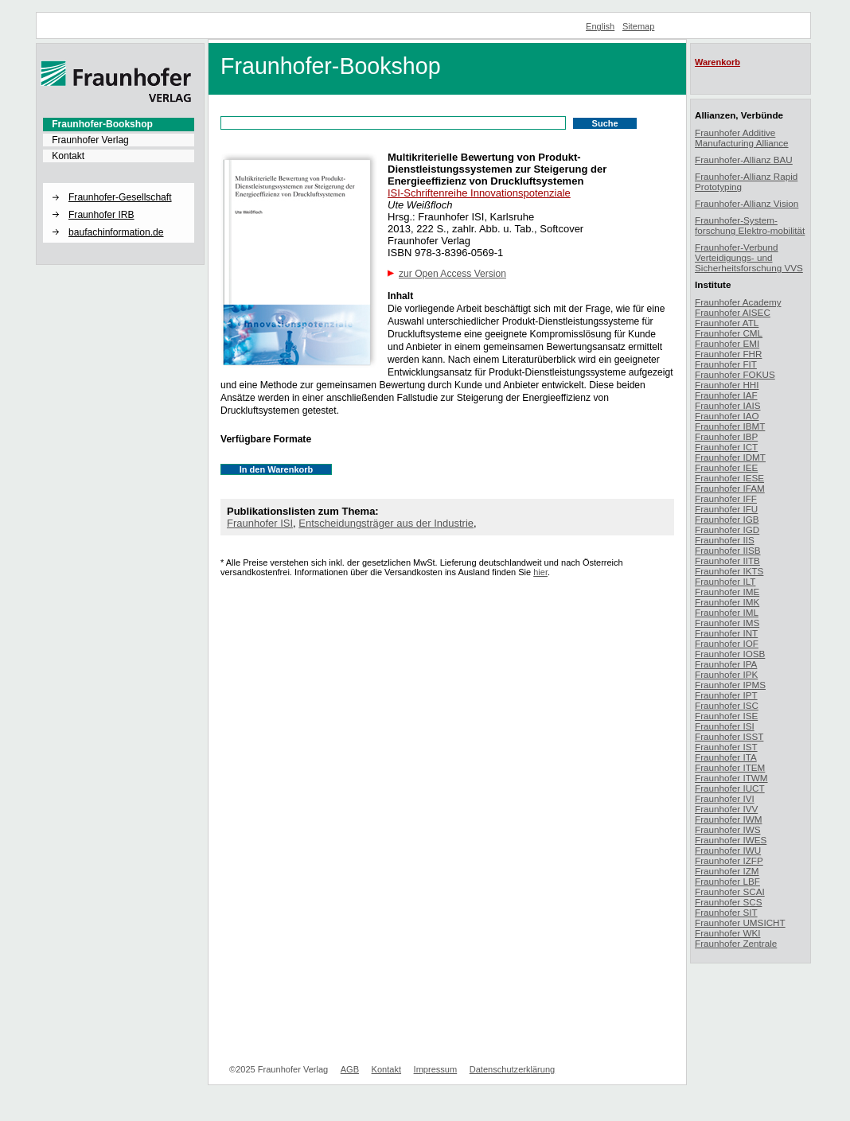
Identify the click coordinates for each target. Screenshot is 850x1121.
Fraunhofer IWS (728, 829)
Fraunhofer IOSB (730, 653)
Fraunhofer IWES (730, 840)
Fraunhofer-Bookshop (102, 124)
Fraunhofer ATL (726, 322)
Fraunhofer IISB (728, 550)
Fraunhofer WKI (728, 933)
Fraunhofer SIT (726, 912)
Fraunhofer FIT (726, 364)
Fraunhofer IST (726, 746)
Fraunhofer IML (726, 612)
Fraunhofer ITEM (730, 767)
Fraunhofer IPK (726, 674)
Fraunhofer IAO (727, 416)
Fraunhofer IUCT (730, 788)
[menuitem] (118, 124)
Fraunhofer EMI (727, 343)
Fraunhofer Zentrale (736, 943)
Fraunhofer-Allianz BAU (744, 159)
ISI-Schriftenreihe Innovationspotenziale (479, 193)
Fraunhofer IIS (724, 540)
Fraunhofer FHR (728, 353)
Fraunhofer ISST (729, 736)
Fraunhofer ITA (726, 757)
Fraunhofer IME (727, 591)
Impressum (436, 1069)
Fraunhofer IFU (726, 509)
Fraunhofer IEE (726, 467)
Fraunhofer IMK (727, 602)
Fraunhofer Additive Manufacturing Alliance (742, 137)
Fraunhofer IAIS (728, 405)
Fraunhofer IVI (724, 798)
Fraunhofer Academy (738, 302)
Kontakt (68, 156)
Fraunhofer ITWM (731, 778)
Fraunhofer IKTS (729, 571)
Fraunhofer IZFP (729, 860)
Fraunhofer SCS (728, 902)
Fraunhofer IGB (727, 519)
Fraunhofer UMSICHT (740, 922)
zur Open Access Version (452, 273)
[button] (118, 184)
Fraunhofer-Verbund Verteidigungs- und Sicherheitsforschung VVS (749, 257)
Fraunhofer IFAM (730, 488)
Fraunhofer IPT (726, 695)
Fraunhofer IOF (726, 643)
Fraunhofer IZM (727, 871)
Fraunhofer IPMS (730, 684)
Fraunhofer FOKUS (735, 374)
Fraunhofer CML (728, 333)
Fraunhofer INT (726, 633)
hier (540, 572)
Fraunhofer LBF (727, 881)
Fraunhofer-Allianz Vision (746, 203)
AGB (350, 1069)
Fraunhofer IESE (729, 478)
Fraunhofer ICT (726, 447)
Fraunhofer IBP (726, 436)
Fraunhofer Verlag (90, 140)
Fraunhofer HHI (727, 385)
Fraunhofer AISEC (732, 312)
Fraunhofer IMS (727, 622)
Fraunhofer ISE (726, 715)
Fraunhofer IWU (728, 850)
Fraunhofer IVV (726, 809)
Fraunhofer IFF (726, 498)
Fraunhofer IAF (726, 395)
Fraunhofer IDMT (730, 457)
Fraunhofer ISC (726, 705)
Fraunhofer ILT (725, 581)
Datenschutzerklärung (512, 1069)
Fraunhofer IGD (727, 529)
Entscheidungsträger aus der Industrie (386, 523)
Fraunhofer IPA (726, 664)
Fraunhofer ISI (260, 523)
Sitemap (638, 26)
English (600, 26)
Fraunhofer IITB (727, 560)
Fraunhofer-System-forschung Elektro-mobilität (750, 225)
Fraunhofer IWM (728, 819)
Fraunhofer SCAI (730, 891)
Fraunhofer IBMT (730, 426)
